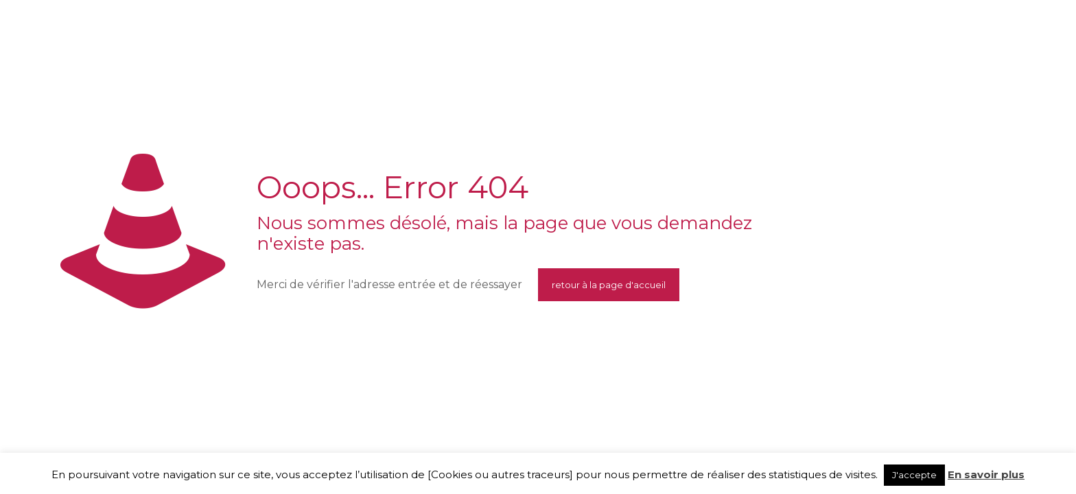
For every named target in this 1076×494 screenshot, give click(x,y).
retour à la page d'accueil (609, 284)
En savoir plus (986, 474)
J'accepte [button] (914, 474)
